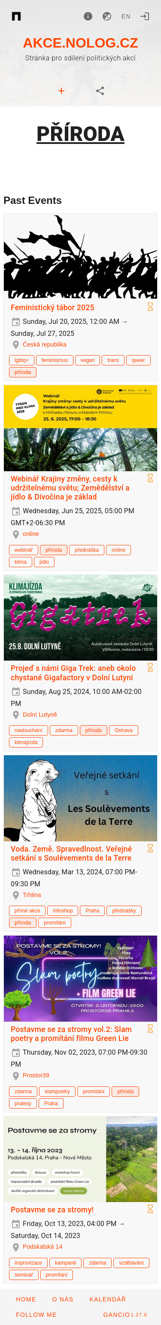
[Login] (144, 16)
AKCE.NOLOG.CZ (80, 43)
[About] (88, 16)
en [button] (126, 16)
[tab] (61, 90)
